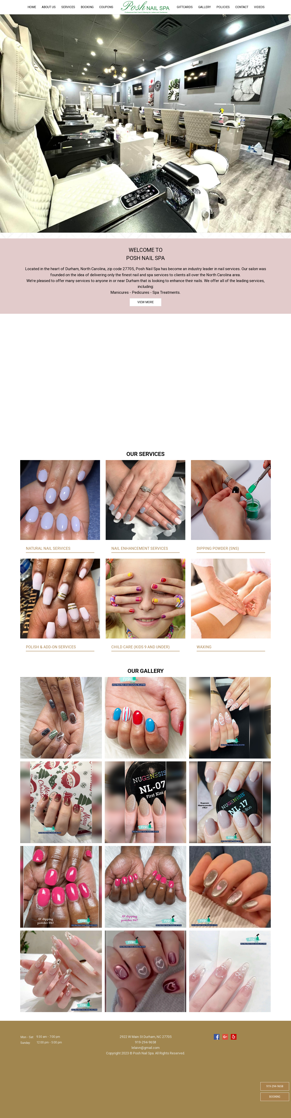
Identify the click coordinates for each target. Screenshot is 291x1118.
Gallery (204, 7)
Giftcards (185, 7)
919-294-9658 (274, 1086)
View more (145, 302)
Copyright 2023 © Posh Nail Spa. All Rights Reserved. (145, 1053)
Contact (241, 7)
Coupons (106, 7)
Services (68, 7)
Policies (223, 7)
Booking (87, 7)
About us (49, 7)
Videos (259, 7)
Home (32, 7)
